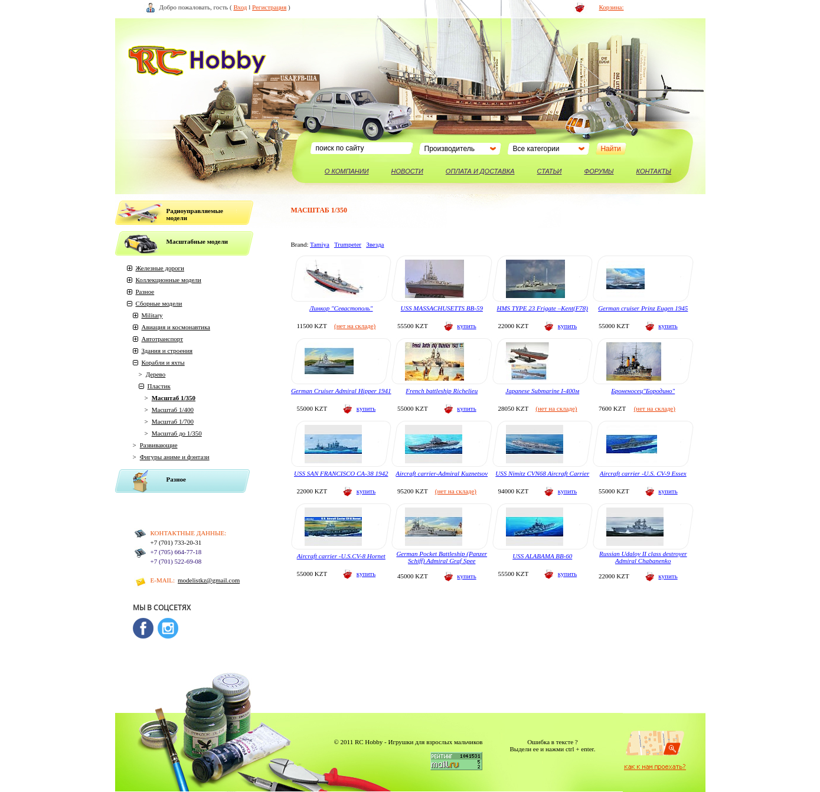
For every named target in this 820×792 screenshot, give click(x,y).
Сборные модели (159, 303)
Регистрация (269, 7)
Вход (240, 7)
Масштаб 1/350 (173, 397)
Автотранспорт (163, 338)
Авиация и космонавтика (176, 326)
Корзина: (611, 7)
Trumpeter (347, 244)
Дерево (156, 374)
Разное (145, 291)
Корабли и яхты (163, 362)
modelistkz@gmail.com (209, 580)
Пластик (159, 386)
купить (466, 325)
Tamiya (319, 244)
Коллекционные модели (168, 279)
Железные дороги (160, 267)
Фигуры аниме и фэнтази (175, 456)
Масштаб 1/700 (173, 421)
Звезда (375, 244)
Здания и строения (167, 350)
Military (152, 315)
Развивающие (159, 445)
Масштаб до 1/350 (177, 433)
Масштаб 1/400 (173, 409)
